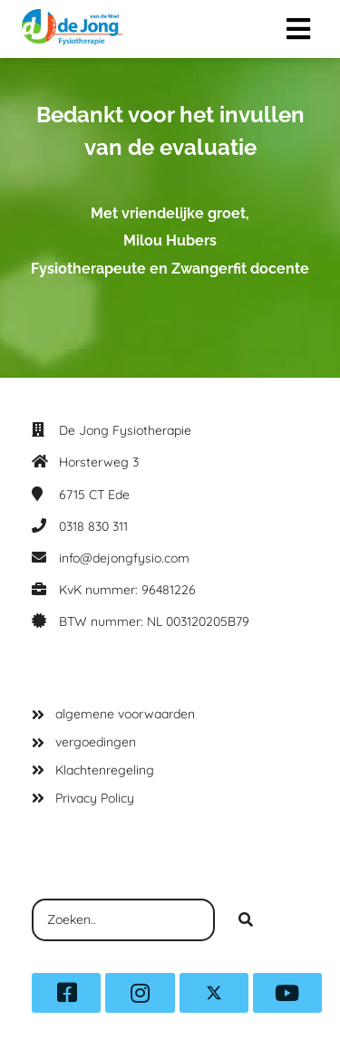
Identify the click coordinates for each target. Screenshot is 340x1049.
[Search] (245, 920)
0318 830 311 (93, 526)
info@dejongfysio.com (124, 558)
